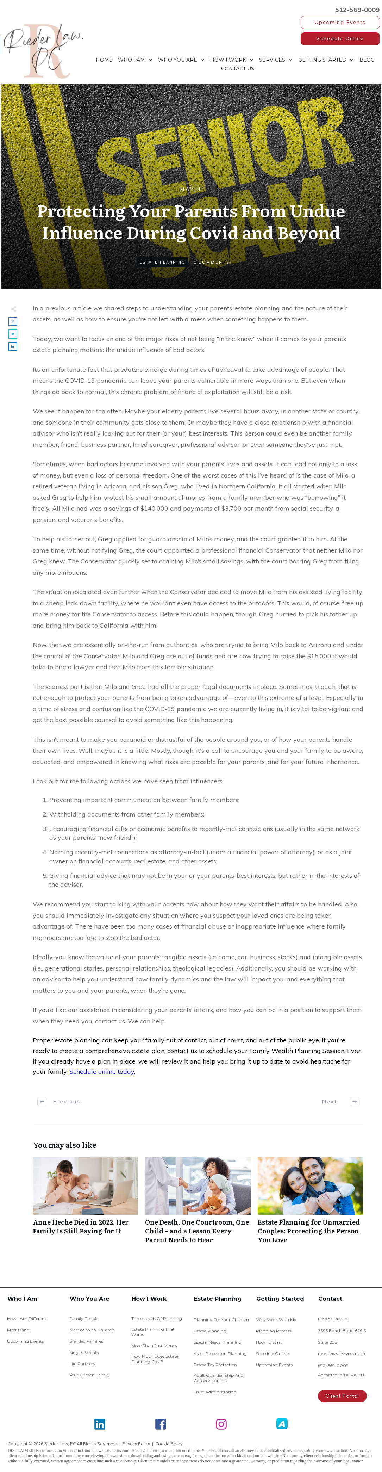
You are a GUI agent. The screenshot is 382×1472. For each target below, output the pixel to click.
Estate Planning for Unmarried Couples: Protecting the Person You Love (310, 1204)
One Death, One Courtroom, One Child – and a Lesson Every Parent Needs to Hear (198, 1204)
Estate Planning (162, 262)
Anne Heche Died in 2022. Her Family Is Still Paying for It (85, 1204)
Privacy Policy (136, 1443)
